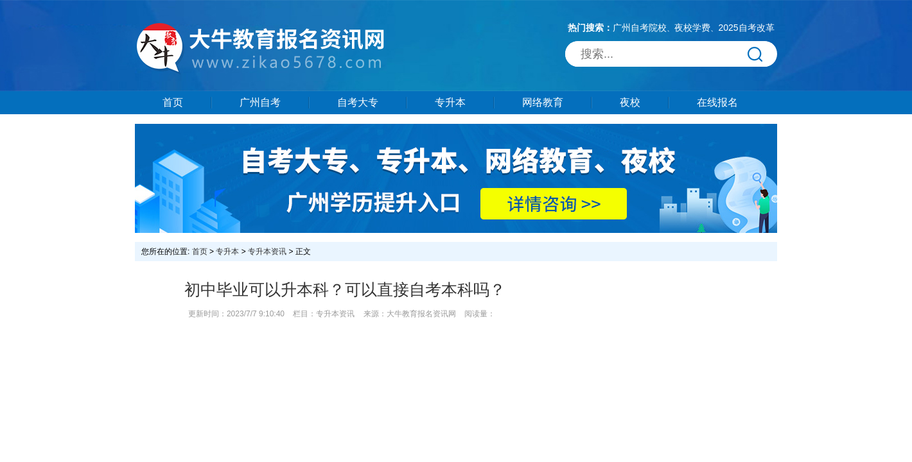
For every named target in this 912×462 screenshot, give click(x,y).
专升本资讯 (267, 251)
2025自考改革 (746, 27)
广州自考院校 (640, 27)
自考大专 (357, 102)
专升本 (450, 102)
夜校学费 (692, 27)
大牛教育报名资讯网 (421, 313)
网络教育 (542, 102)
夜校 (630, 102)
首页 (172, 102)
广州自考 (260, 102)
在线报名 (717, 102)
